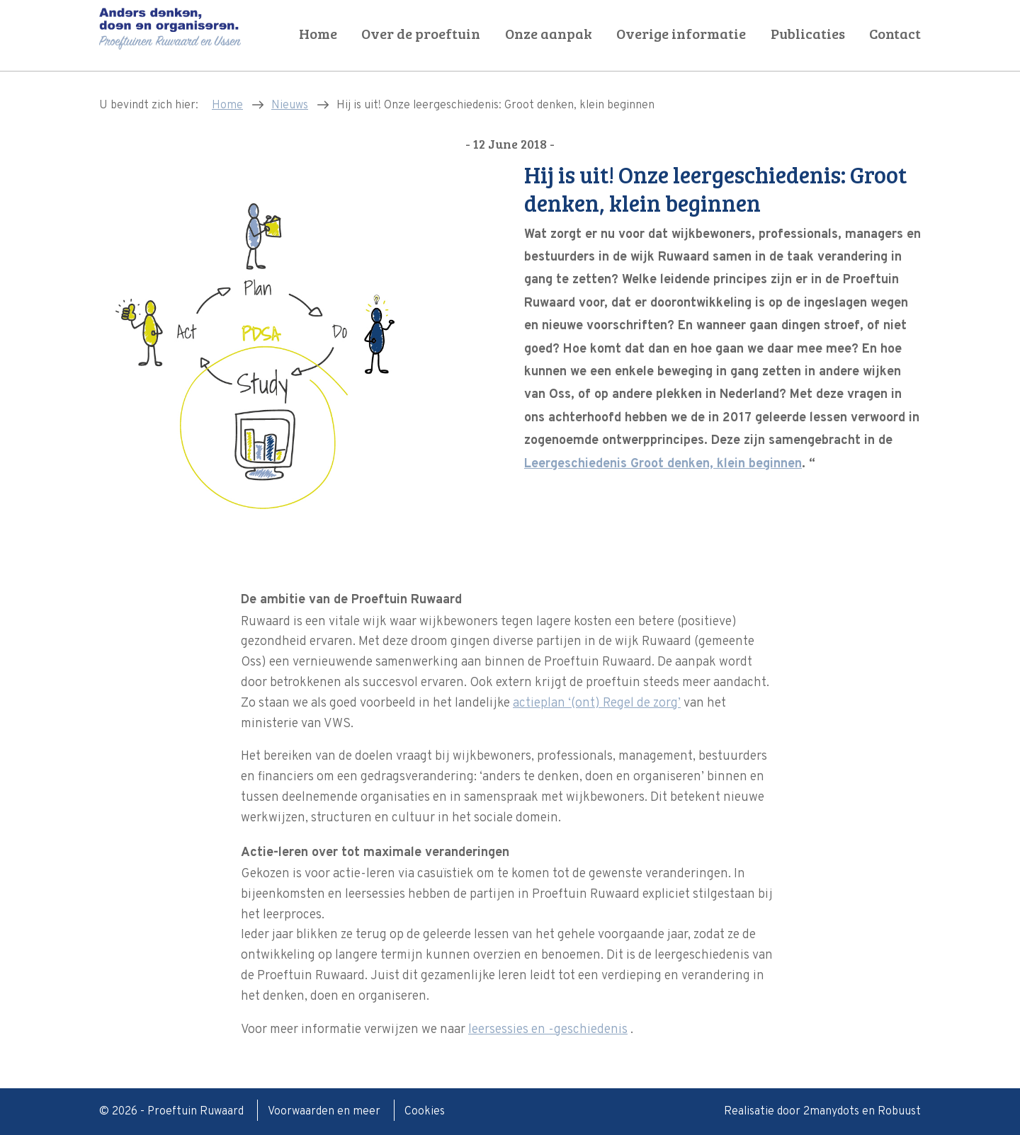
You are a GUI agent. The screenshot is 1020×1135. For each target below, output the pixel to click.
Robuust (899, 1112)
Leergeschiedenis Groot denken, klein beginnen (663, 464)
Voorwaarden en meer (325, 1112)
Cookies (424, 1112)
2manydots (831, 1112)
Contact (895, 33)
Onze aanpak (548, 33)
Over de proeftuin (420, 33)
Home (318, 33)
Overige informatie (681, 33)
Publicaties (808, 33)
